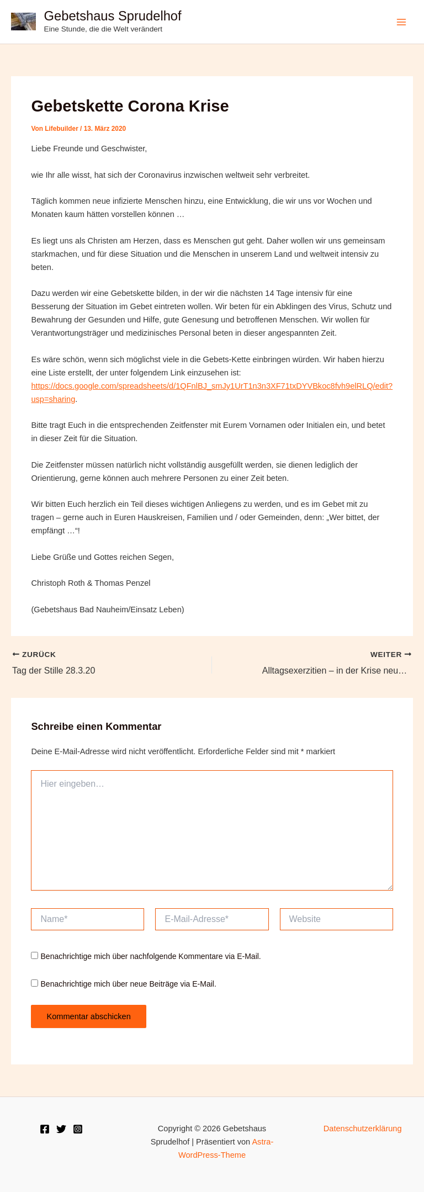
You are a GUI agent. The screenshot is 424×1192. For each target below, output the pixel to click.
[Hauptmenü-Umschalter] (401, 22)
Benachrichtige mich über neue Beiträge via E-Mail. (128, 983)
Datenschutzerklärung (363, 1128)
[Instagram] (78, 1129)
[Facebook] (45, 1129)
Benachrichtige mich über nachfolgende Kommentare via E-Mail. (151, 956)
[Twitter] (61, 1129)
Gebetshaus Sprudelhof (113, 16)
